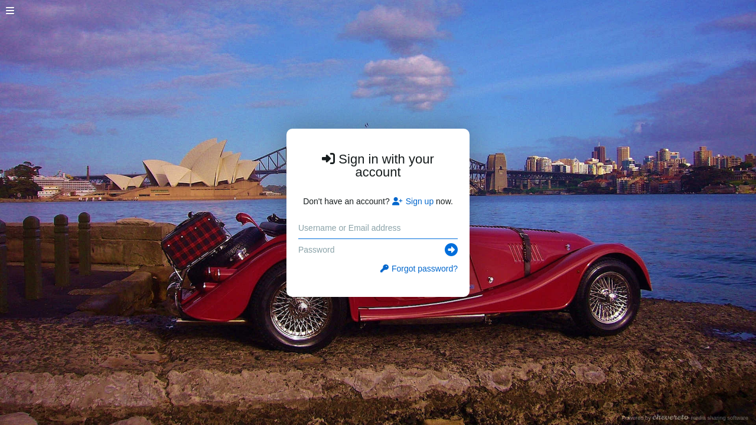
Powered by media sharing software (684, 417)
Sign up (413, 201)
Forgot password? (419, 268)
